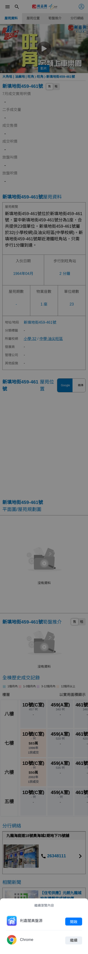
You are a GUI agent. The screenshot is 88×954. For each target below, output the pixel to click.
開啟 (73, 921)
